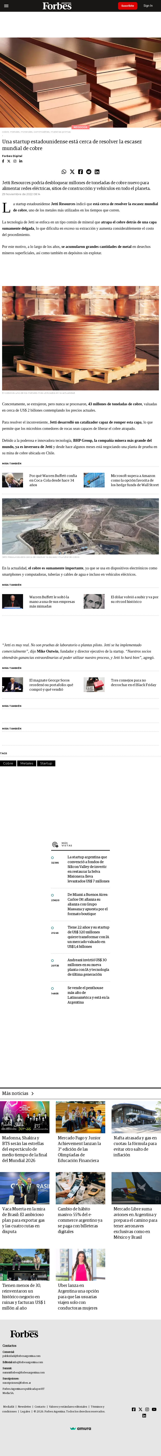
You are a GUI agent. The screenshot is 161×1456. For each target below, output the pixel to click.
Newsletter (24, 1406)
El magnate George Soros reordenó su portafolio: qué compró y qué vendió (51, 685)
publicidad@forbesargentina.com (21, 1356)
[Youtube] (154, 1410)
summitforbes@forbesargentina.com (23, 1372)
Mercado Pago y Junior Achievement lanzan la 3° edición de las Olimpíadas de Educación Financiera (79, 1149)
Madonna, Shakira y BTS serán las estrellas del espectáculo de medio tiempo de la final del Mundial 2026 (24, 1149)
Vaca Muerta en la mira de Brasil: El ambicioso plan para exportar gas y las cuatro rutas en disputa (23, 1220)
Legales (25, 1411)
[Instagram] (147, 1410)
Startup (46, 763)
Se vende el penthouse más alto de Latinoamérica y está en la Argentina (88, 995)
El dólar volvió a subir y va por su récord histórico (134, 600)
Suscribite (129, 6)
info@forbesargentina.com (28, 1362)
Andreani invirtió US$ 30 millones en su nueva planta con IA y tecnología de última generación (88, 968)
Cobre (8, 763)
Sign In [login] (150, 6)
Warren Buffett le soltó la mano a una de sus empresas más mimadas (52, 602)
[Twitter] (140, 1410)
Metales (26, 763)
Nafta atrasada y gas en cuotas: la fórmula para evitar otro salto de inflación (135, 1146)
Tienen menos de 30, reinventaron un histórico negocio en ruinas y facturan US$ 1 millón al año (23, 1297)
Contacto (40, 1406)
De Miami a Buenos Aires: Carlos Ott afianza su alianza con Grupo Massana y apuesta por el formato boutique (88, 904)
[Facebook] (134, 1410)
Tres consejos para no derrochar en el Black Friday (133, 683)
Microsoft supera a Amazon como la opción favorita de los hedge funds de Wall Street (135, 480)
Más (86, 844)
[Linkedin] (144, 1416)
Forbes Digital (12, 156)
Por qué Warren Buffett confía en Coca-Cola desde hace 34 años (53, 480)
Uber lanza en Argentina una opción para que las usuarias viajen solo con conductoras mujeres (78, 1297)
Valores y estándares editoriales (68, 1406)
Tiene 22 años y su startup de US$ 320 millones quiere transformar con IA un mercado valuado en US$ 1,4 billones (88, 937)
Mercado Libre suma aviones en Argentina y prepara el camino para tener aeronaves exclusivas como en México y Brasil (135, 1223)
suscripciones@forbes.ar (17, 1383)
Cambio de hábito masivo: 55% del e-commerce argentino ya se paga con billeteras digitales (80, 1220)
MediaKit (8, 1406)
